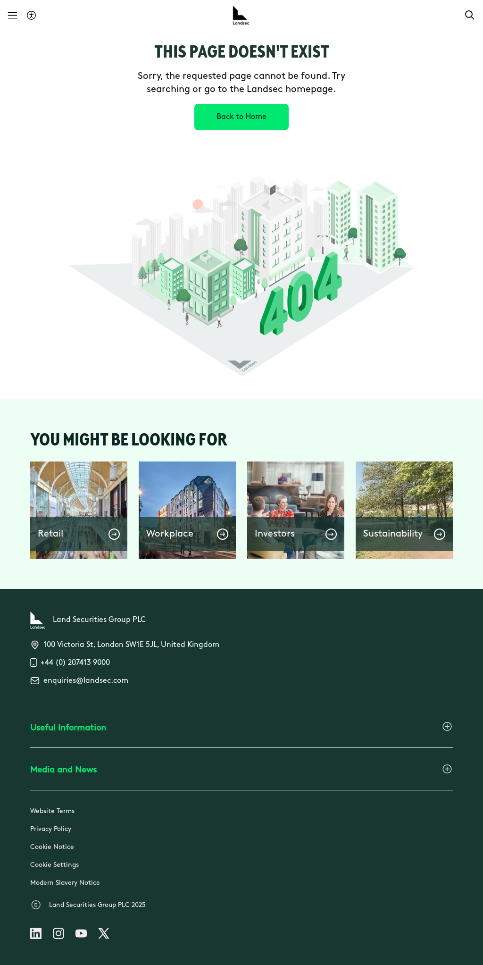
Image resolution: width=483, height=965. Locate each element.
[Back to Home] (241, 117)
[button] (469, 15)
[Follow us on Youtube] (81, 935)
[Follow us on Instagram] (58, 935)
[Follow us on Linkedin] (36, 935)
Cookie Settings (54, 865)
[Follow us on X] (103, 935)
